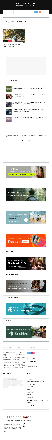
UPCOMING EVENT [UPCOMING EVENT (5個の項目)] (7, 383)
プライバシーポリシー (32, 405)
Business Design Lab (32, 366)
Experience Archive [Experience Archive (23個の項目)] (8, 381)
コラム (10, 41)
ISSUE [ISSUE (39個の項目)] (15, 381)
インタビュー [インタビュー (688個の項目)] (6, 385)
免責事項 (29, 402)
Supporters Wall (31, 384)
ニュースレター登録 (31, 361)
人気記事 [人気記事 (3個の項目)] (5, 387)
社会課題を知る (30, 392)
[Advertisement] (26, 66)
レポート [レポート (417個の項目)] (21, 385)
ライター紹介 (30, 387)
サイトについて (30, 379)
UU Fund (6, 365)
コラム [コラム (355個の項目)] (11, 385)
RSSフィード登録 (31, 359)
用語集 (28, 389)
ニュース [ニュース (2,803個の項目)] (16, 385)
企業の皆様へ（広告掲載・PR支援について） (37, 400)
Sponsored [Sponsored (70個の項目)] (19, 381)
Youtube (29, 364)
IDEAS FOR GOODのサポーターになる (36, 382)
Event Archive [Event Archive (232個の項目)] (13, 379)
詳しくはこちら (26, 140)
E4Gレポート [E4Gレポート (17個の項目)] (6, 379)
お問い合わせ (30, 397)
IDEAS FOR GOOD (19, 417)
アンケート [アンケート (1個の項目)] (18, 383)
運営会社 (29, 395)
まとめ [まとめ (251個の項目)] (13, 383)
